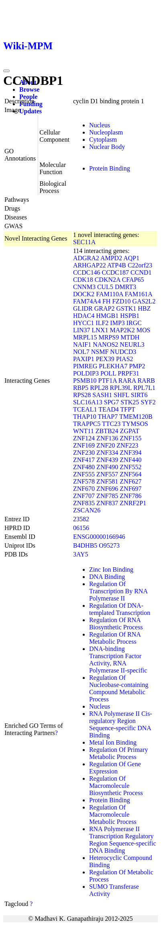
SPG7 (111, 402)
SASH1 (102, 395)
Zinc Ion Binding (111, 569)
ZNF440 (130, 459)
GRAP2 (104, 308)
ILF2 (102, 322)
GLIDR (83, 308)
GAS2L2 (144, 301)
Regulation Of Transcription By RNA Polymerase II (118, 591)
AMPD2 (111, 258)
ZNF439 (107, 459)
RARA (127, 380)
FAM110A (109, 294)
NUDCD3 (123, 351)
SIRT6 (139, 395)
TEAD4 (108, 409)
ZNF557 (107, 474)
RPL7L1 (144, 387)
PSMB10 (85, 380)
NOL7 (81, 351)
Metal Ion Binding (113, 742)
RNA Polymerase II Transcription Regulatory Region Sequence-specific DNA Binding (122, 839)
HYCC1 (83, 322)
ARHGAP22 (89, 265)
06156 (81, 527)
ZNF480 (84, 467)
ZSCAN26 (86, 510)
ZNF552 (130, 467)
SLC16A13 (87, 402)
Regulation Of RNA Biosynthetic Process (116, 624)
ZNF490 (107, 467)
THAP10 (84, 416)
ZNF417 (84, 459)
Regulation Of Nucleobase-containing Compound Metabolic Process (119, 688)
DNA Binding (107, 576)
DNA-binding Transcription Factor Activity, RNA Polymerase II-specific (118, 659)
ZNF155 (130, 438)
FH (106, 301)
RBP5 (80, 387)
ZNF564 (130, 474)
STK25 (129, 402)
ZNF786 (130, 495)
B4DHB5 (85, 545)
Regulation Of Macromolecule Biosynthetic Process (116, 785)
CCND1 (140, 272)
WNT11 (83, 431)
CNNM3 (84, 286)
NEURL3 (132, 344)
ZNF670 (84, 488)
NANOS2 (105, 344)
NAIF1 (82, 344)
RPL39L (121, 387)
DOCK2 (83, 294)
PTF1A (107, 380)
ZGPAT (129, 431)
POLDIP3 (86, 373)
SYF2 (148, 402)
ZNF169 (84, 445)
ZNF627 (130, 481)
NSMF (100, 351)
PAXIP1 (83, 359)
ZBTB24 (107, 431)
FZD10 (121, 301)
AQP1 (131, 258)
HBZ (144, 308)
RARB (146, 380)
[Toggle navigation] (6, 71)
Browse (29, 89)
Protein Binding (109, 168)
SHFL (121, 395)
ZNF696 (107, 488)
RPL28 (99, 387)
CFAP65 (133, 279)
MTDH (129, 337)
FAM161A (138, 294)
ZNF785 (107, 495)
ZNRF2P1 (133, 503)
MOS (144, 330)
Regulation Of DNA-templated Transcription (119, 609)
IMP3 (117, 322)
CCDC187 (115, 272)
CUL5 (105, 286)
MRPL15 (85, 337)
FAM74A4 (87, 301)
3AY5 (80, 554)
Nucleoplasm (106, 132)
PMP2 (137, 366)
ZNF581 (107, 481)
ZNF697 (130, 488)
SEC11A (84, 242)
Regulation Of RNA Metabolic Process (115, 638)
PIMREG (85, 366)
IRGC (134, 322)
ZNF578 (84, 481)
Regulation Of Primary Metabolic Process (118, 753)
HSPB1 (129, 315)
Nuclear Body (107, 146)
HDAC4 (83, 315)
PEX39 (105, 359)
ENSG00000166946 (99, 536)
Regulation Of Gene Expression (115, 768)
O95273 (109, 545)
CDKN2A (107, 279)
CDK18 (83, 279)
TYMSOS (135, 423)
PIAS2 (124, 359)
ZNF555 (84, 474)
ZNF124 (84, 438)
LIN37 (81, 330)
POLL (108, 373)
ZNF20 (105, 445)
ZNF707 (84, 495)
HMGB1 (107, 315)
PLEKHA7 (113, 366)
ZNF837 (107, 503)
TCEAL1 (85, 409)
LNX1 (100, 330)
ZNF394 (130, 452)
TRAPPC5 (86, 423)
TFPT (127, 409)
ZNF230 (84, 452)
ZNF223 (127, 445)
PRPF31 (128, 373)
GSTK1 (126, 308)
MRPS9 (108, 337)
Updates (30, 111)
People (28, 96)
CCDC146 (86, 272)
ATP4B (116, 265)
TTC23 (111, 423)
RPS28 (82, 395)
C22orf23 (140, 265)
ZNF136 (107, 438)
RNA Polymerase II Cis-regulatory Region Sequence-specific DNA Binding (120, 724)
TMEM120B (136, 416)
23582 (81, 519)
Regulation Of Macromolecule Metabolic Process (113, 814)
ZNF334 (107, 452)
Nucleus (99, 125)
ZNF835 (84, 503)
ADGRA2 (86, 258)
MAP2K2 (122, 330)
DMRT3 (125, 286)
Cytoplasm (103, 139)
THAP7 (108, 416)
